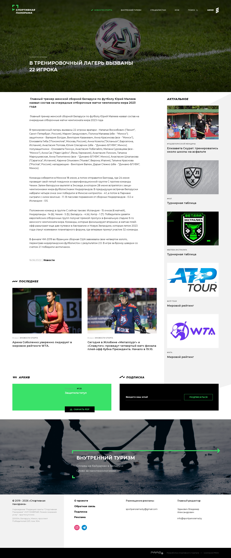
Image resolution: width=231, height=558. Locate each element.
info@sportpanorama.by (189, 518)
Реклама (80, 517)
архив (21, 377)
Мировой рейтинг (180, 305)
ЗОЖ (177, 10)
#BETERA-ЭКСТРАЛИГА (177, 250)
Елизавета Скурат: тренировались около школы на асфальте (192, 150)
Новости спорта (103, 10)
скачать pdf (81, 409)
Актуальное (177, 99)
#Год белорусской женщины (181, 144)
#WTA (169, 352)
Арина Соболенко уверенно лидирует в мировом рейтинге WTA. (42, 344)
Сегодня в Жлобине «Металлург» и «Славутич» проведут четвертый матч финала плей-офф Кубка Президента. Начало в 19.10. (122, 346)
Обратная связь (84, 506)
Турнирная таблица (181, 203)
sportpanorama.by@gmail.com (141, 509)
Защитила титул (76, 392)
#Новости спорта (29, 338)
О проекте (81, 500)
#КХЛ (169, 199)
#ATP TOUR (172, 301)
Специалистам (158, 10)
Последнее (25, 281)
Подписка (80, 511)
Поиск (191, 10)
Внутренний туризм (131, 10)
